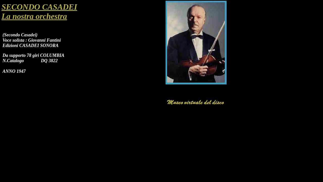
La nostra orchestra (34, 16)
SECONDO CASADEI (39, 6)
